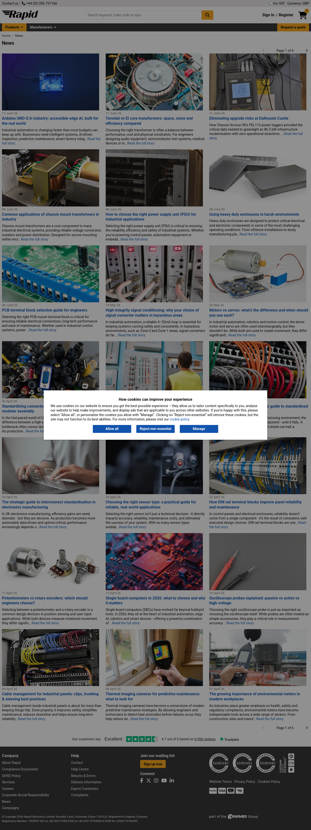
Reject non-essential (155, 429)
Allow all (111, 429)
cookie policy (180, 419)
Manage (199, 429)
